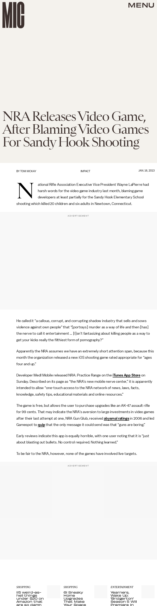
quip (41, 425)
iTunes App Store (126, 375)
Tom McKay (28, 171)
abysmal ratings (116, 418)
